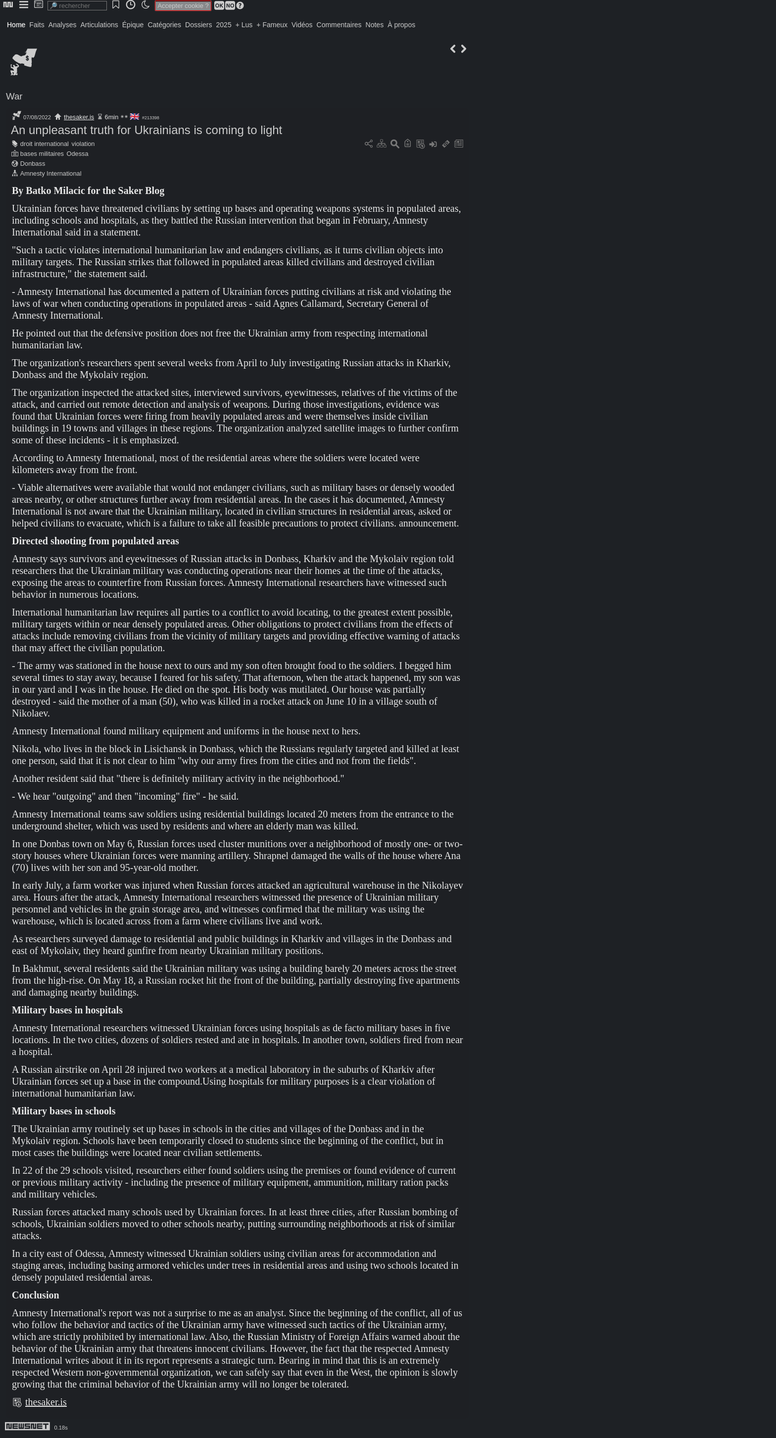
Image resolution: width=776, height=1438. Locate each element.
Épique (133, 25)
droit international (44, 143)
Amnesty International (51, 173)
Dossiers (198, 25)
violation (83, 143)
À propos (401, 25)
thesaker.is (79, 117)
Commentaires (339, 25)
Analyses (62, 25)
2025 (224, 25)
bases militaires (42, 153)
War (14, 96)
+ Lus (244, 25)
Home (16, 25)
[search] (77, 5)
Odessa (78, 153)
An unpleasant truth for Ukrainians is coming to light (146, 130)
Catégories (164, 25)
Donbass (33, 163)
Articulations (99, 25)
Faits (36, 25)
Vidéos (302, 25)
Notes (375, 25)
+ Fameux (272, 25)
